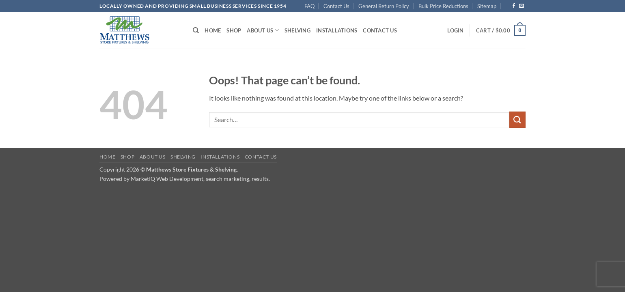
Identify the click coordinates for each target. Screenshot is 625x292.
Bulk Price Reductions (443, 6)
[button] (455, 30)
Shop (233, 30)
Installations (336, 30)
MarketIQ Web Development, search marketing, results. (200, 178)
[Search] (196, 30)
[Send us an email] (521, 6)
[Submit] (517, 119)
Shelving (297, 30)
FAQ (309, 6)
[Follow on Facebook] (513, 6)
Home (213, 30)
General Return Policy (383, 6)
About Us (263, 30)
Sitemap (486, 6)
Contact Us (336, 6)
